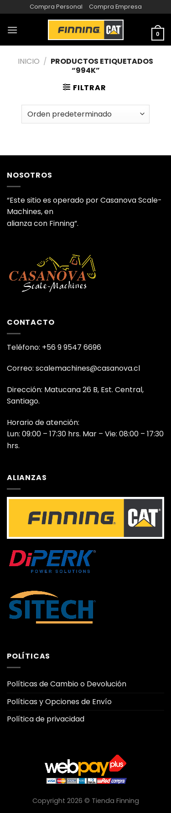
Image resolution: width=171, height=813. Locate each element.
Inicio (29, 61)
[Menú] (12, 30)
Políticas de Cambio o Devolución (66, 684)
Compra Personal (56, 6)
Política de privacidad (45, 719)
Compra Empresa (115, 6)
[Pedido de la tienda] (85, 114)
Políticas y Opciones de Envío (59, 701)
